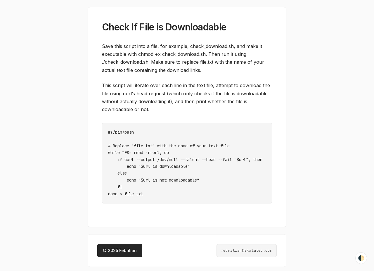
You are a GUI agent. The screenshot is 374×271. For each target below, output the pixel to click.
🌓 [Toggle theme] (361, 258)
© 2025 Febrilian (120, 247)
